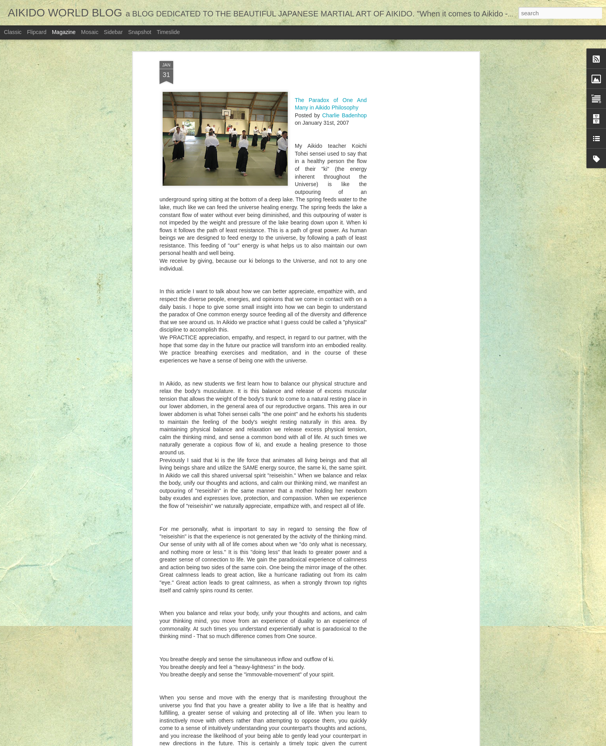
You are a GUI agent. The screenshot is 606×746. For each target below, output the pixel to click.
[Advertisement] (410, 126)
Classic (13, 32)
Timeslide (168, 32)
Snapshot (139, 32)
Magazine (64, 32)
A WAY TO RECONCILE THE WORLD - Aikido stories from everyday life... (239, 700)
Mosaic (89, 32)
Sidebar (113, 32)
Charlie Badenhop (344, 57)
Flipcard (37, 32)
